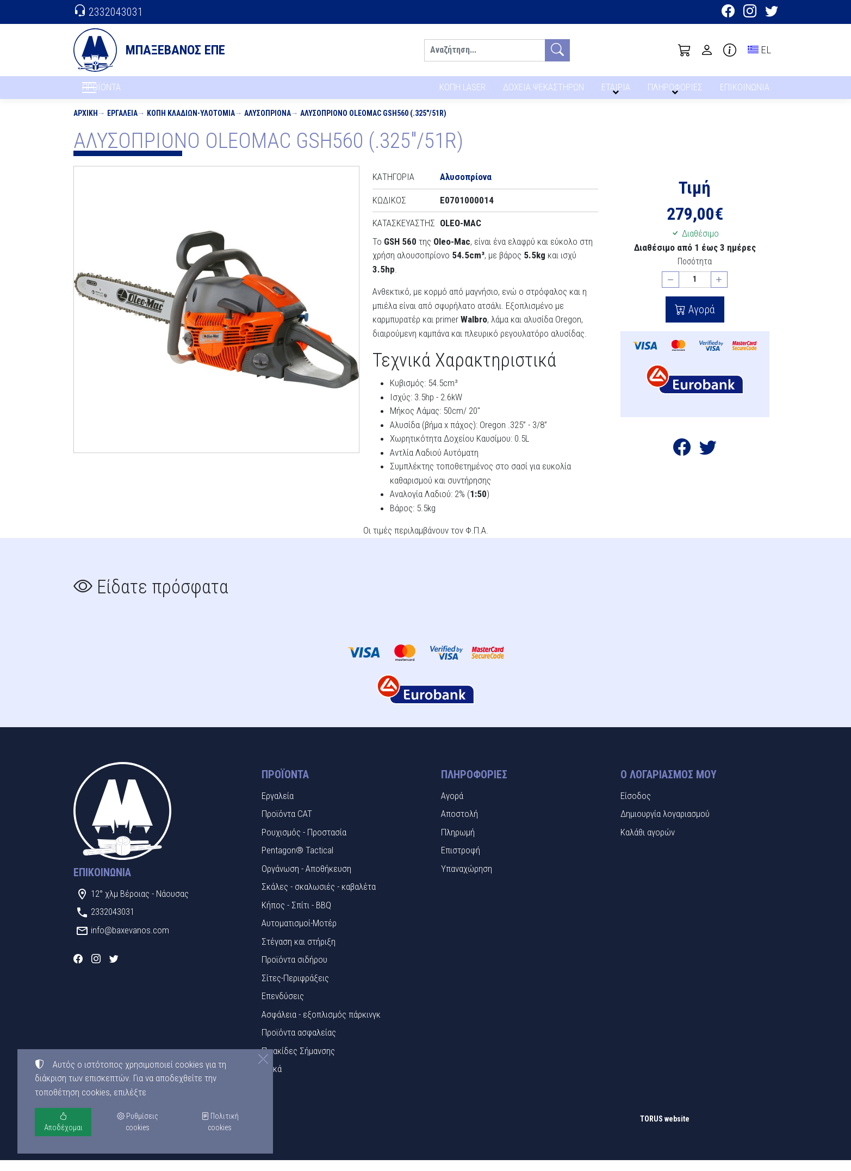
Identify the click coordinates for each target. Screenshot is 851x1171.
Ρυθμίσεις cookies (112, 1155)
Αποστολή (459, 825)
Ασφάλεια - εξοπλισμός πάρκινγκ (321, 1025)
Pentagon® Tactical (297, 861)
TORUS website (665, 1130)
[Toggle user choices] (706, 50)
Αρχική (85, 124)
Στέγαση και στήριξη (299, 952)
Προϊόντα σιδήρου (294, 970)
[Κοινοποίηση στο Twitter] (708, 461)
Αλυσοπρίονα (267, 124)
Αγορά (700, 320)
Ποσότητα (695, 273)
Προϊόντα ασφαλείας (299, 1043)
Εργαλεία (122, 124)
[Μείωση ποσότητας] (670, 290)
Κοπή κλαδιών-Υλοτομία (191, 124)
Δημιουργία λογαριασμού (665, 825)
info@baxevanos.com (130, 940)
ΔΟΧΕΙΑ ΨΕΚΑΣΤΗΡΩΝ (545, 91)
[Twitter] (771, 12)
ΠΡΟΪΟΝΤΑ (127, 93)
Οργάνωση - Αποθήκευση (306, 879)
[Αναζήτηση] (484, 50)
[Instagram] (749, 12)
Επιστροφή (460, 861)
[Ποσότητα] (695, 290)
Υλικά (272, 1080)
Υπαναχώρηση (466, 879)
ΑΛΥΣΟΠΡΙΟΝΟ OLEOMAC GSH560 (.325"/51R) (373, 124)
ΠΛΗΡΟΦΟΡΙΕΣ (677, 91)
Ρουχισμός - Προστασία (304, 843)
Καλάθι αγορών (647, 843)
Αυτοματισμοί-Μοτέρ (299, 934)
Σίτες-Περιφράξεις (295, 988)
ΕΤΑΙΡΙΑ (617, 91)
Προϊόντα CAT (287, 825)
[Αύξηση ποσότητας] (719, 290)
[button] (684, 50)
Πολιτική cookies (220, 1122)
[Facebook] (728, 12)
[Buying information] (729, 50)
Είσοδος (635, 806)
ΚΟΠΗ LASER (462, 91)
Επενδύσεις (283, 1007)
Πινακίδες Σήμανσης (298, 1061)
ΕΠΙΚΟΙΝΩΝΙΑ (745, 91)
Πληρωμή (458, 843)
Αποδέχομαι (63, 1122)
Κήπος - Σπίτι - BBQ (296, 915)
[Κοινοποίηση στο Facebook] (682, 461)
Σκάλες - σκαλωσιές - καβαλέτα (319, 898)
